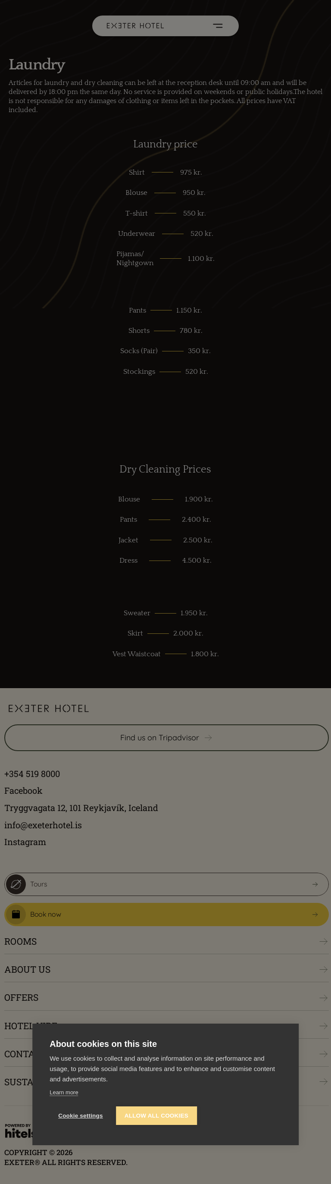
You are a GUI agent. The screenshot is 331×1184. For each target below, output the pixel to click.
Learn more (64, 1092)
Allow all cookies (156, 1115)
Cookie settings (80, 1115)
